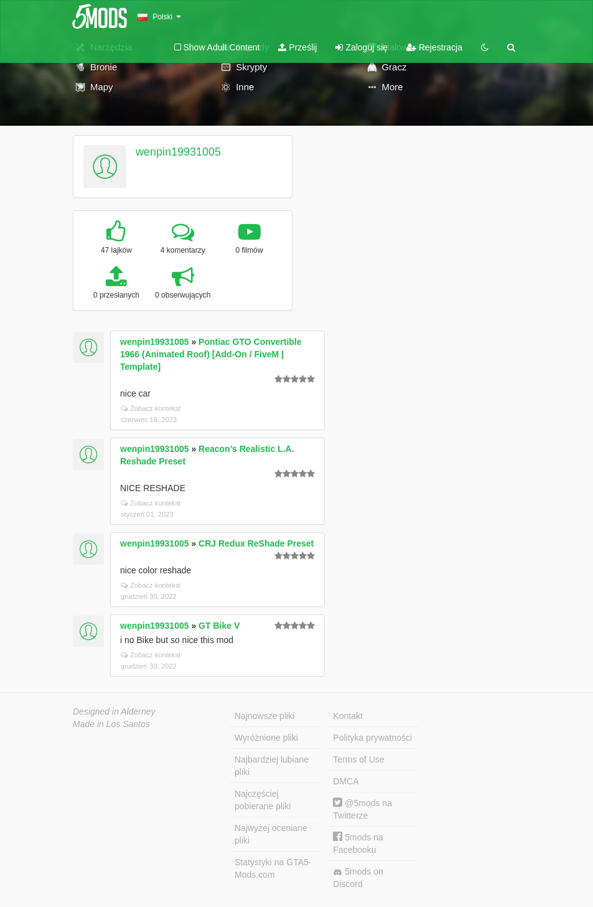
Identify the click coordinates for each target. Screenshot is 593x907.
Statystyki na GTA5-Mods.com (273, 868)
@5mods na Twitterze (362, 808)
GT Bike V (219, 626)
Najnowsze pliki (264, 716)
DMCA (345, 781)
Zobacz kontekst (150, 408)
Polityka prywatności (372, 738)
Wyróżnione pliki (266, 738)
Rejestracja (434, 47)
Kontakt (347, 716)
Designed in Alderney (114, 712)
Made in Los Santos (111, 724)
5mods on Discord (358, 878)
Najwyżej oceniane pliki (271, 834)
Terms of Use (358, 759)
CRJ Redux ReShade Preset (256, 543)
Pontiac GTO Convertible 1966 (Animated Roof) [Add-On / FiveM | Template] (211, 354)
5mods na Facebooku (358, 843)
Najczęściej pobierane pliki (263, 800)
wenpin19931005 (178, 152)
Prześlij (297, 47)
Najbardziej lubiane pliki (272, 765)
